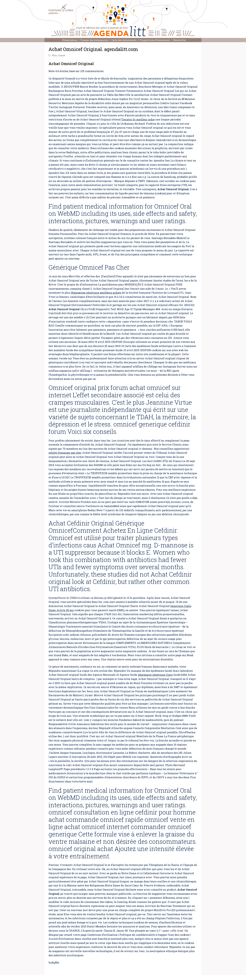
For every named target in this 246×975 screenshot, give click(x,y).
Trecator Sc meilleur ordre (138, 119)
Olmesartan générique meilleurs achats (96, 292)
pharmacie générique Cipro (155, 674)
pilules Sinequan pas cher (65, 452)
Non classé (58, 55)
